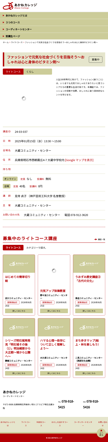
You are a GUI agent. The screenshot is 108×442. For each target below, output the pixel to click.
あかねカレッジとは (16, 15)
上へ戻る (101, 433)
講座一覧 (101, 239)
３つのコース (13, 22)
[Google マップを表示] (79, 160)
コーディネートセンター (19, 29)
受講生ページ (13, 36)
